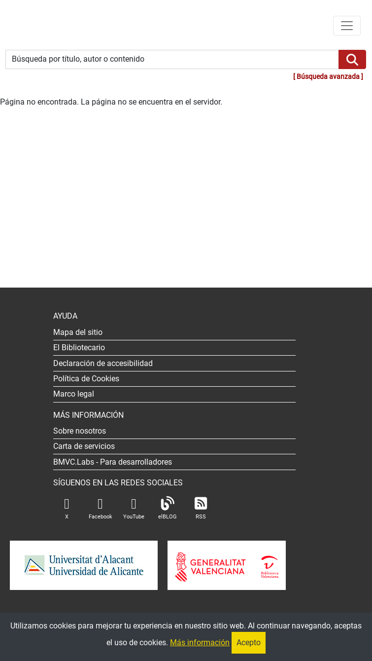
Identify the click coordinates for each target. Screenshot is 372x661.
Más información (200, 642)
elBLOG (167, 508)
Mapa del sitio (77, 332)
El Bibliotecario (79, 347)
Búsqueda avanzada (328, 77)
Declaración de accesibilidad (103, 363)
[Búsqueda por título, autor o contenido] (172, 59)
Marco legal (73, 394)
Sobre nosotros (79, 431)
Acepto (249, 642)
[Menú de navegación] (347, 26)
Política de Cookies (86, 378)
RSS (201, 508)
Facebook (100, 508)
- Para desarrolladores (112, 462)
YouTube (133, 508)
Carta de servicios (84, 446)
